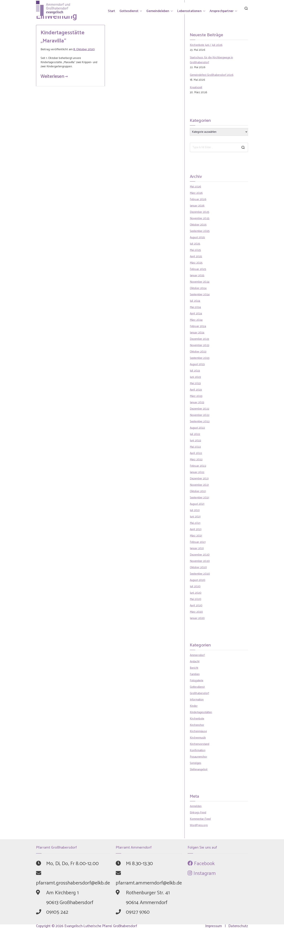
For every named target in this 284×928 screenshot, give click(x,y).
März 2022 (196, 459)
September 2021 (199, 497)
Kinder (194, 706)
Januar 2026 (197, 205)
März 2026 (196, 193)
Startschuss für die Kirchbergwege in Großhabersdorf (211, 60)
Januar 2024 (197, 332)
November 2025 (199, 218)
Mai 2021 (195, 523)
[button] (140, 11)
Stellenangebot (198, 769)
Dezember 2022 (199, 409)
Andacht (194, 661)
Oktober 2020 (198, 567)
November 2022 (199, 415)
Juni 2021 (195, 516)
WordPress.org (199, 825)
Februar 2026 (198, 199)
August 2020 (197, 580)
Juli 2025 (195, 244)
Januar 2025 (197, 275)
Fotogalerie (196, 680)
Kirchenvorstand (199, 744)
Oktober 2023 (198, 351)
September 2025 (200, 231)
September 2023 (199, 358)
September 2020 (200, 574)
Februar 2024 (198, 326)
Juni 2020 (195, 593)
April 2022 (196, 453)
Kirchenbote (197, 718)
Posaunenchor (198, 756)
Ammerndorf (197, 655)
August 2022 (197, 428)
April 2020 (196, 605)
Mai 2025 (195, 250)
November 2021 (199, 485)
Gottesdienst (131, 11)
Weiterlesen (54, 76)
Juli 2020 (195, 586)
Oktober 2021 (198, 491)
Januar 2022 (197, 472)
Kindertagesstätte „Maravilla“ (63, 36)
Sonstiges (195, 763)
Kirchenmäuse (198, 731)
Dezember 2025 (199, 212)
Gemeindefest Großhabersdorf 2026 (211, 75)
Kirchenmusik (198, 737)
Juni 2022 (195, 440)
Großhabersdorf (199, 693)
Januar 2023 (197, 402)
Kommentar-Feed (200, 819)
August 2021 (197, 504)
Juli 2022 (195, 434)
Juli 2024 (195, 301)
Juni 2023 (195, 377)
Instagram (202, 873)
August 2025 (197, 237)
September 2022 (200, 421)
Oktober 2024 (198, 288)
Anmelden (196, 806)
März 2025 (196, 263)
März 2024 (196, 320)
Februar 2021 (198, 542)
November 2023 (199, 345)
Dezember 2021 (199, 478)
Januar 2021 (197, 548)
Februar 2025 (198, 269)
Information (197, 699)
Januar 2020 (197, 618)
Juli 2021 (195, 510)
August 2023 (197, 364)
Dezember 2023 (199, 339)
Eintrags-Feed (198, 812)
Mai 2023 (195, 383)
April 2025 (196, 256)
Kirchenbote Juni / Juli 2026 (206, 45)
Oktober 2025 (198, 224)
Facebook (201, 863)
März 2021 (196, 535)
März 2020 (196, 612)
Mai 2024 (195, 307)
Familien (195, 674)
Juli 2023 (195, 370)
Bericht (194, 668)
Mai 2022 (195, 447)
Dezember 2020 (200, 554)
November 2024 (199, 282)
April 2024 (196, 313)
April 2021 (196, 529)
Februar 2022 (198, 466)
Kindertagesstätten (201, 712)
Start (111, 11)
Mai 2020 (195, 599)
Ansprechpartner (223, 11)
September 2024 (200, 294)
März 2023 (196, 396)
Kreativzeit (196, 87)
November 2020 (200, 561)
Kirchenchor (197, 725)
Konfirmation (197, 750)
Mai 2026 (195, 186)
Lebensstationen (191, 11)
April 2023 (196, 389)
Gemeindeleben (159, 11)
